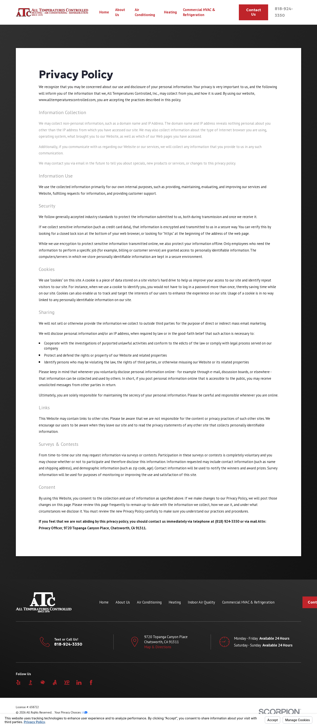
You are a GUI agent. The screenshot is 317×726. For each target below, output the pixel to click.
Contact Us (253, 12)
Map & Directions (157, 647)
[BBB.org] (30, 682)
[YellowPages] (66, 682)
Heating (175, 602)
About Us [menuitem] (120, 12)
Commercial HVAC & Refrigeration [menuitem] (199, 12)
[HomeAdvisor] (42, 682)
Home (104, 602)
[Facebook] (91, 682)
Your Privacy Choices (71, 712)
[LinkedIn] (78, 682)
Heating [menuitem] (170, 12)
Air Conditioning (149, 602)
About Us (123, 602)
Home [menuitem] (104, 12)
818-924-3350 (68, 644)
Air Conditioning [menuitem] (145, 12)
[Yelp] (18, 682)
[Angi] (54, 682)
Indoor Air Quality (201, 602)
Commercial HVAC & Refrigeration (248, 602)
